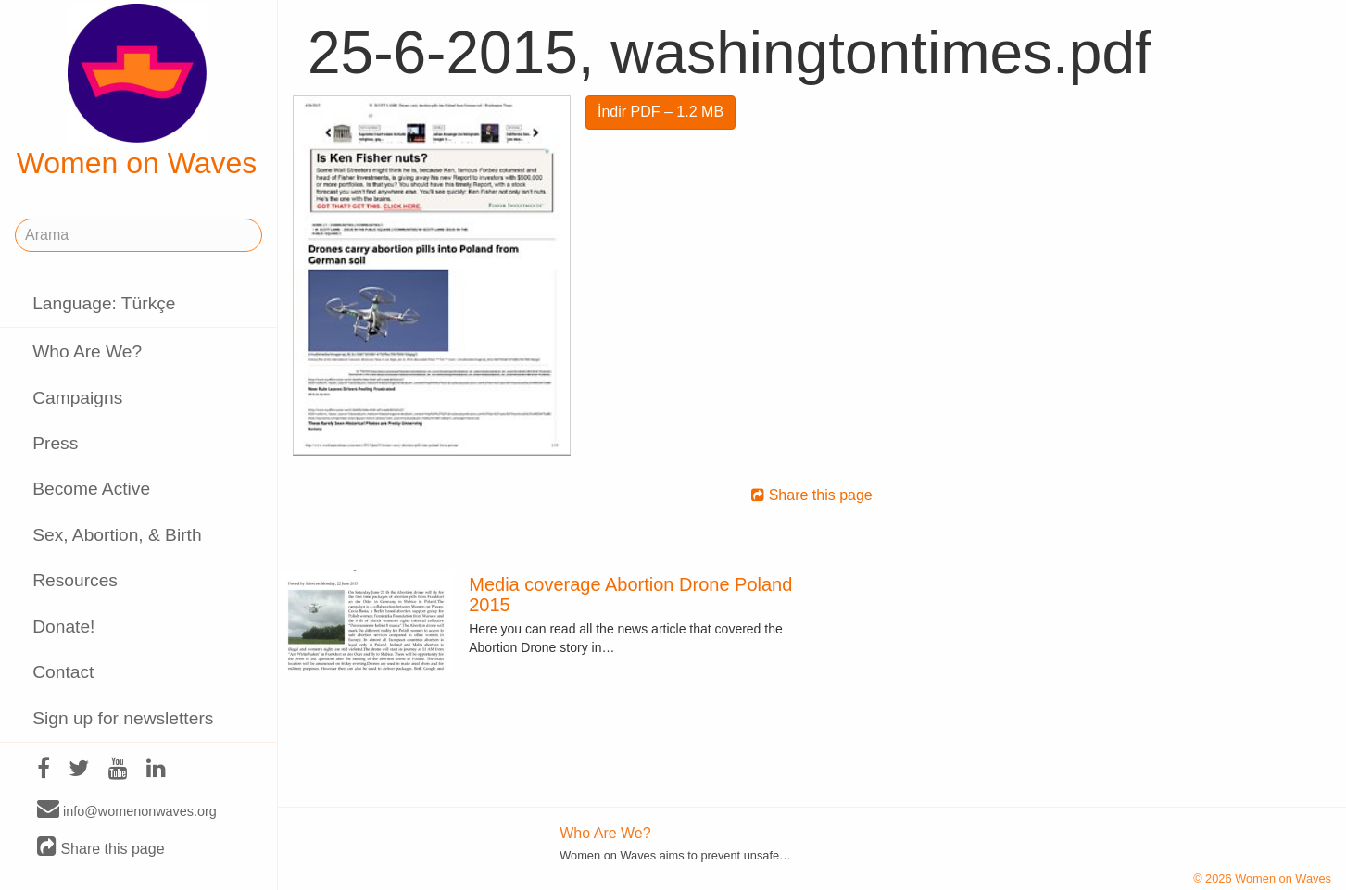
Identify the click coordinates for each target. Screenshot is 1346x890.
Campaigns (77, 397)
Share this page (101, 848)
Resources (75, 580)
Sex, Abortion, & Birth (116, 535)
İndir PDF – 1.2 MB (660, 111)
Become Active (91, 488)
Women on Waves (137, 92)
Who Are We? (87, 351)
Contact (63, 672)
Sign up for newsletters (122, 718)
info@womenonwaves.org (127, 810)
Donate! (63, 626)
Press (55, 443)
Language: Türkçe (103, 303)
